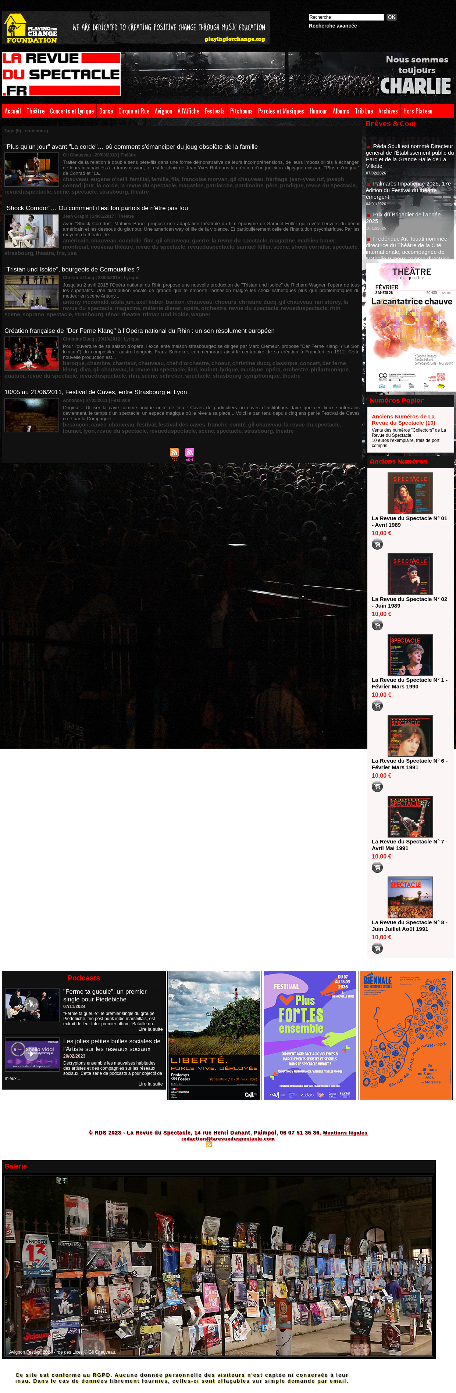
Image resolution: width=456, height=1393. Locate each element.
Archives (388, 111)
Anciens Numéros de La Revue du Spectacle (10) (403, 419)
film (133, 225)
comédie (118, 225)
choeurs (195, 284)
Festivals (215, 111)
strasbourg (327, 177)
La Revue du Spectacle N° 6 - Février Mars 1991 (408, 763)
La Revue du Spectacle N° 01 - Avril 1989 (408, 521)
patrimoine (149, 177)
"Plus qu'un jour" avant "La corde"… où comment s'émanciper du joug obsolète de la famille (138, 146)
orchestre (120, 289)
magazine (102, 177)
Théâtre (35, 111)
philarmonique (222, 341)
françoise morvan (178, 172)
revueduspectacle (257, 177)
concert (264, 336)
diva (313, 336)
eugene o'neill (100, 172)
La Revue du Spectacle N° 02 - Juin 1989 (408, 602)
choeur (191, 336)
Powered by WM (260, 1144)
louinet (122, 341)
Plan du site (191, 1144)
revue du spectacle (216, 177)
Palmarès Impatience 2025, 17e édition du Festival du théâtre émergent (409, 198)
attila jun (111, 284)
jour (315, 172)
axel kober (133, 284)
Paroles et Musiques (281, 111)
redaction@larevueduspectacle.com (228, 1138)
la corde (329, 172)
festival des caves (160, 390)
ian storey (278, 284)
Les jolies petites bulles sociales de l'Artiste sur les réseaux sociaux (110, 1048)
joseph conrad (293, 172)
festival (131, 390)
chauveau (73, 172)
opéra (102, 289)
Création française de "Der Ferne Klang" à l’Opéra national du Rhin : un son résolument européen (147, 310)
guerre (175, 225)
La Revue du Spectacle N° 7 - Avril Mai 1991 (408, 844)
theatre (349, 177)
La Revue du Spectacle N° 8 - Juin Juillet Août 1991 (408, 925)
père (167, 177)
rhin (219, 289)
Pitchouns (241, 111)
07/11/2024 (74, 1006)
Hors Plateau (417, 111)
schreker (87, 346)
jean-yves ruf (261, 172)
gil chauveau (213, 172)
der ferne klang (290, 336)
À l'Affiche (188, 111)
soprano (249, 289)
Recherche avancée (333, 26)
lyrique (139, 341)
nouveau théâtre (326, 225)
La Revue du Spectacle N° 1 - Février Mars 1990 (408, 683)
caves (92, 390)
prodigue (184, 177)
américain (73, 225)
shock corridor (191, 231)
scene (284, 177)
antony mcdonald (81, 284)
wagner (95, 295)
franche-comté (196, 390)
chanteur (113, 336)
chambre (92, 336)
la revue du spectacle (207, 225)
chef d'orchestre (164, 336)
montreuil (297, 225)
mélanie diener (78, 289)
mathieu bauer (269, 225)
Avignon (163, 111)
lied (109, 341)
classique (244, 336)
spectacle (303, 177)
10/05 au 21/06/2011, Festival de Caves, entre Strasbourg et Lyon (101, 364)
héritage (237, 172)
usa (287, 231)
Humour (318, 111)
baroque (71, 336)
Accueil (13, 111)
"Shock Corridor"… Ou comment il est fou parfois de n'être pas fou (101, 200)
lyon (311, 390)
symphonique (161, 346)
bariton (153, 284)
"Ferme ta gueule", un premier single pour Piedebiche (107, 995)
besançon (73, 390)
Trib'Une (364, 111)
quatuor (247, 341)
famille (142, 172)
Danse (106, 111)
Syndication (226, 1144)
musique (158, 341)
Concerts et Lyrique (72, 111)
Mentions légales (345, 1132)
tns (278, 231)
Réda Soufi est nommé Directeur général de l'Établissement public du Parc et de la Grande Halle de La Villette (408, 164)
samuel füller (145, 231)
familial (124, 172)
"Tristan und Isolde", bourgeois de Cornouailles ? (75, 254)
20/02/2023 (74, 1063)
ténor (314, 289)
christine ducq (221, 284)
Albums (341, 111)
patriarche (125, 177)
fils (155, 172)
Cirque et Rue (133, 111)
